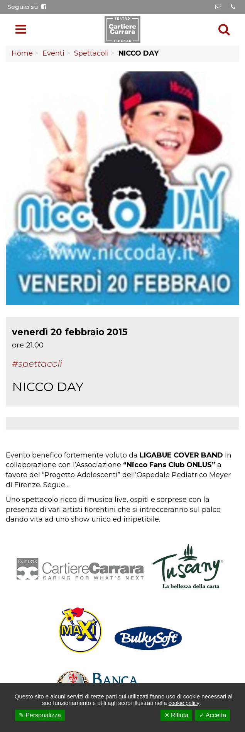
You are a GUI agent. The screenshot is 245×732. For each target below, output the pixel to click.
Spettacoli (91, 53)
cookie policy (184, 703)
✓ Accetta (212, 715)
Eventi (53, 53)
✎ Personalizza (40, 715)
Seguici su (27, 6)
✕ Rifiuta (176, 715)
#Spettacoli (37, 363)
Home (22, 53)
